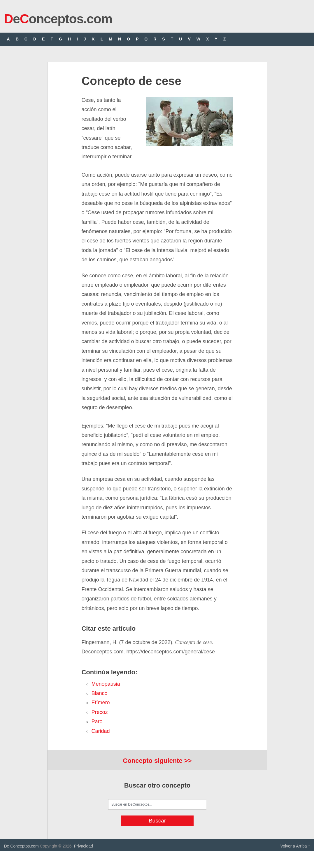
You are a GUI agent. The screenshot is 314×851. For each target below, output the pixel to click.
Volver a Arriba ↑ (295, 846)
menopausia (106, 684)
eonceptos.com (58, 19)
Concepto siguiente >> (157, 760)
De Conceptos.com (21, 846)
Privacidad (83, 846)
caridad (101, 731)
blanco (100, 693)
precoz (100, 712)
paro (97, 721)
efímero (101, 702)
